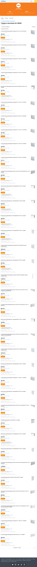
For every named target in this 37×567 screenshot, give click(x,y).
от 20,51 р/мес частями (6, 176)
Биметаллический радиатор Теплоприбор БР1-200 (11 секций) (13, 319)
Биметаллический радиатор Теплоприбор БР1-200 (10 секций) (13, 185)
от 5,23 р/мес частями (5, 525)
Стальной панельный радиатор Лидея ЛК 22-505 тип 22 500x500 (13, 115)
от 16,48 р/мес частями (6, 368)
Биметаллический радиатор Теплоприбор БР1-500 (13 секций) (13, 363)
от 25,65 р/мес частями (6, 496)
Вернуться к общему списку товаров (8, 21)
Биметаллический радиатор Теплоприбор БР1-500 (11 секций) (13, 230)
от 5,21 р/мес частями (5, 481)
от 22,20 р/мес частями (6, 295)
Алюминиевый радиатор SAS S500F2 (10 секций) (10, 420)
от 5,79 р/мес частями (5, 120)
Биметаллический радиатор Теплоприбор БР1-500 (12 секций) (13, 448)
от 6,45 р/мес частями (5, 63)
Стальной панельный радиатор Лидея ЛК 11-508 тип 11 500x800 (13, 520)
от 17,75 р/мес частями (6, 395)
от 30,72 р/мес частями (6, 511)
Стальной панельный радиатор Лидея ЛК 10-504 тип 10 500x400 (13, 157)
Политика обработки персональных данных (15, 560)
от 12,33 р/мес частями (6, 323)
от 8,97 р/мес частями (5, 205)
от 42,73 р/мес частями (6, 280)
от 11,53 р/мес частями (6, 91)
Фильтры (33, 26)
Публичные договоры (4, 560)
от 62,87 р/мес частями (6, 354)
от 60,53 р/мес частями (6, 250)
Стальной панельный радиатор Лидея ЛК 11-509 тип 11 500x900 (13, 377)
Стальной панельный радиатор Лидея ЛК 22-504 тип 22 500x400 (13, 72)
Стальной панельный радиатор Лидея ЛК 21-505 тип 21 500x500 (13, 143)
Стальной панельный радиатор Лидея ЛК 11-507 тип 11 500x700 (13, 102)
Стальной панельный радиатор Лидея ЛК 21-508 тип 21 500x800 (13, 58)
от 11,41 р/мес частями (6, 264)
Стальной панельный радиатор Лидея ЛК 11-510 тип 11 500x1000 (14, 129)
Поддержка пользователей (27, 560)
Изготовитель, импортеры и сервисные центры (8, 55)
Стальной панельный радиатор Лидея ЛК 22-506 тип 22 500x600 (13, 44)
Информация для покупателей (5, 561)
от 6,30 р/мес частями (5, 49)
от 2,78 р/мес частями (5, 161)
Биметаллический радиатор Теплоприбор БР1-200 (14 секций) (13, 433)
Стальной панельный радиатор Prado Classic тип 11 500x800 (13, 534)
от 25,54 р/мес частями (6, 410)
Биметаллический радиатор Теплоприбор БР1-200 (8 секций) (13, 200)
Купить (3, 37)
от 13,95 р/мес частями (6, 234)
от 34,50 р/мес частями (6, 467)
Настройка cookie (13, 561)
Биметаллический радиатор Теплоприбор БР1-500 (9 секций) (13, 260)
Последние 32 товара (17, 547)
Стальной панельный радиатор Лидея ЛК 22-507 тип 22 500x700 (13, 31)
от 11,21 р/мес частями (6, 190)
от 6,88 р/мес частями (5, 35)
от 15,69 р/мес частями (6, 438)
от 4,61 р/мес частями (5, 106)
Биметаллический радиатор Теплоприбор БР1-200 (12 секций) (13, 215)
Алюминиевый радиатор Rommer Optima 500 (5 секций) (12, 477)
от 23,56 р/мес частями (6, 339)
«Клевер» (11, 39)
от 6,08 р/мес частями (5, 134)
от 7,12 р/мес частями (5, 424)
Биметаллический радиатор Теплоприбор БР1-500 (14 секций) (13, 391)
